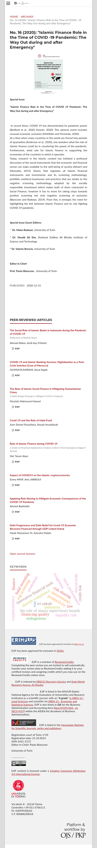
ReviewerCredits (64, 661)
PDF (17, 348)
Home (14, 16)
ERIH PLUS (79, 644)
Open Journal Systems (22, 553)
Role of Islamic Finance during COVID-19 (48, 447)
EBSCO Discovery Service (51, 681)
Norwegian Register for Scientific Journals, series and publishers (47, 726)
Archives (27, 16)
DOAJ (60, 650)
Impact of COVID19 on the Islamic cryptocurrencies (40, 475)
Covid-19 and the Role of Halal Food (31, 420)
